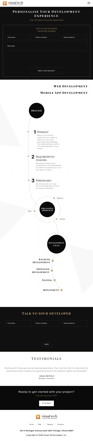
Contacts (60, 424)
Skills (39, 424)
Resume (50, 424)
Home (31, 424)
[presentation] (47, 59)
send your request (46, 71)
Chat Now (46, 403)
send (46, 344)
